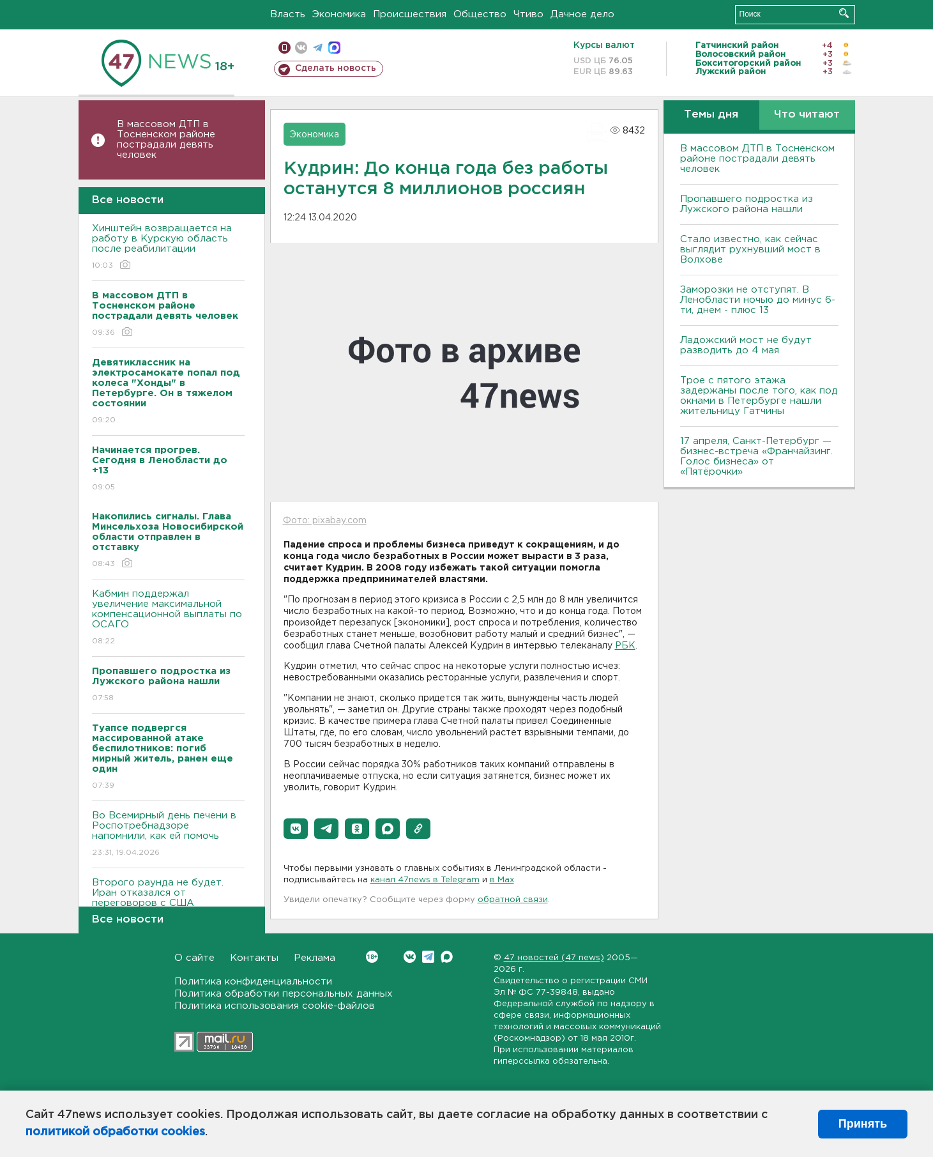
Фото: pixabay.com (325, 521)
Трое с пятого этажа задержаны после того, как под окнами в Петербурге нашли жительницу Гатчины (759, 395)
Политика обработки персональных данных (283, 994)
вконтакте (301, 48)
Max (447, 957)
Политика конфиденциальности (253, 981)
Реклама (314, 958)
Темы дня (711, 114)
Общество (479, 14)
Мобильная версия (284, 48)
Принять (862, 1123)
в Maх (502, 880)
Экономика (339, 14)
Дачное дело (582, 14)
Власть (287, 14)
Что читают (807, 114)
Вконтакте (372, 957)
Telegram (428, 957)
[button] (296, 828)
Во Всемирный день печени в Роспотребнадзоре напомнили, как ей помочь (168, 834)
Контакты (254, 958)
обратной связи (513, 899)
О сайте (194, 958)
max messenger (334, 48)
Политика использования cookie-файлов (274, 1006)
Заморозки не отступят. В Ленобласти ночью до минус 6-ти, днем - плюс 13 (757, 300)
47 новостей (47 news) (554, 958)
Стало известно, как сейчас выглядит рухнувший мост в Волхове (750, 249)
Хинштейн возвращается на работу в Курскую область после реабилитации (168, 247)
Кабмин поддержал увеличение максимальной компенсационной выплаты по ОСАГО (168, 618)
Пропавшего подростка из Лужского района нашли (746, 204)
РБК (625, 646)
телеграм (318, 48)
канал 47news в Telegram (425, 880)
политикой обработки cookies (115, 1132)
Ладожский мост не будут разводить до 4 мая (746, 345)
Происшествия (409, 14)
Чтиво (528, 14)
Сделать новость (335, 68)
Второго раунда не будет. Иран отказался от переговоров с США (168, 901)
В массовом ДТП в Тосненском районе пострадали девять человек (166, 139)
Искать (844, 13)
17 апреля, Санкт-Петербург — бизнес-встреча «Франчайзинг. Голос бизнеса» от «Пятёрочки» (756, 456)
